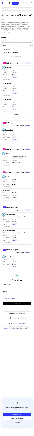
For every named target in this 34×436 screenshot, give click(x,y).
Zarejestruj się (22, 323)
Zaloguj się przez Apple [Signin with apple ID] (17, 318)
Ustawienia (17, 422)
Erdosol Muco (11, 123)
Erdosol (9, 149)
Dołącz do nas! (24, 3)
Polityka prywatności (8, 328)
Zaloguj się (15, 3)
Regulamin (17, 328)
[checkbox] (2, 49)
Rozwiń (17, 114)
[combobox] (17, 9)
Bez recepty (6, 49)
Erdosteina (27, 63)
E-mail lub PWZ (7, 284)
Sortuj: (17, 57)
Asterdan (9, 172)
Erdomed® (9, 63)
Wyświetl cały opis (8, 32)
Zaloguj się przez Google (17, 313)
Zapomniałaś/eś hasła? (9, 298)
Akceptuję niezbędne (17, 418)
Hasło (5, 291)
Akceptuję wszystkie (17, 414)
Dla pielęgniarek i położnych (11, 52)
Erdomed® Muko (12, 207)
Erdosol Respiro (12, 250)
